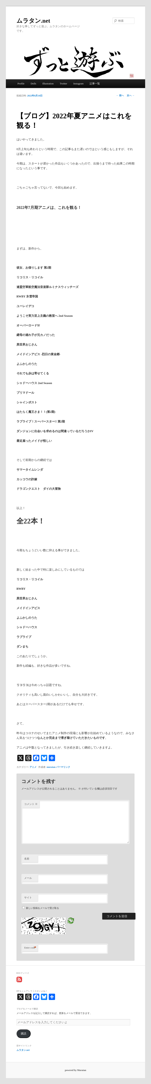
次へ (130, 95)
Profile (20, 83)
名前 (26, 858)
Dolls (33, 83)
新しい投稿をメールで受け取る (42, 908)
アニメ (33, 767)
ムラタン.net (33, 20)
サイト (28, 897)
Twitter (63, 83)
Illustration (48, 83)
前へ (120, 95)
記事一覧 (95, 83)
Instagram (78, 83)
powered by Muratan (75, 1070)
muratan (51, 767)
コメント (31, 804)
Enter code (30, 948)
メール (28, 878)
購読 (23, 1033)
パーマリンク (63, 767)
